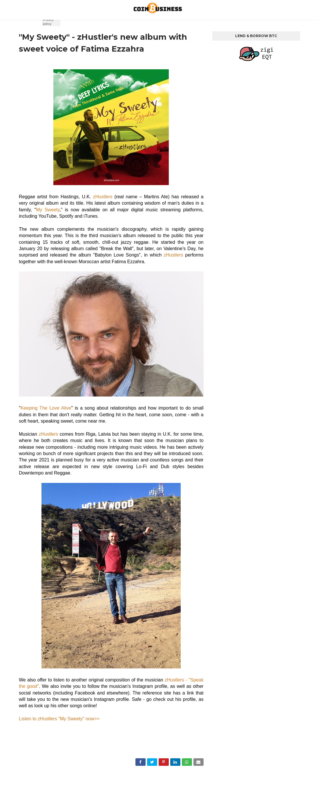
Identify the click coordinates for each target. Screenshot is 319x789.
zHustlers (103, 196)
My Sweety (47, 209)
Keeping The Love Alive (46, 408)
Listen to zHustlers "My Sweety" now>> (59, 718)
